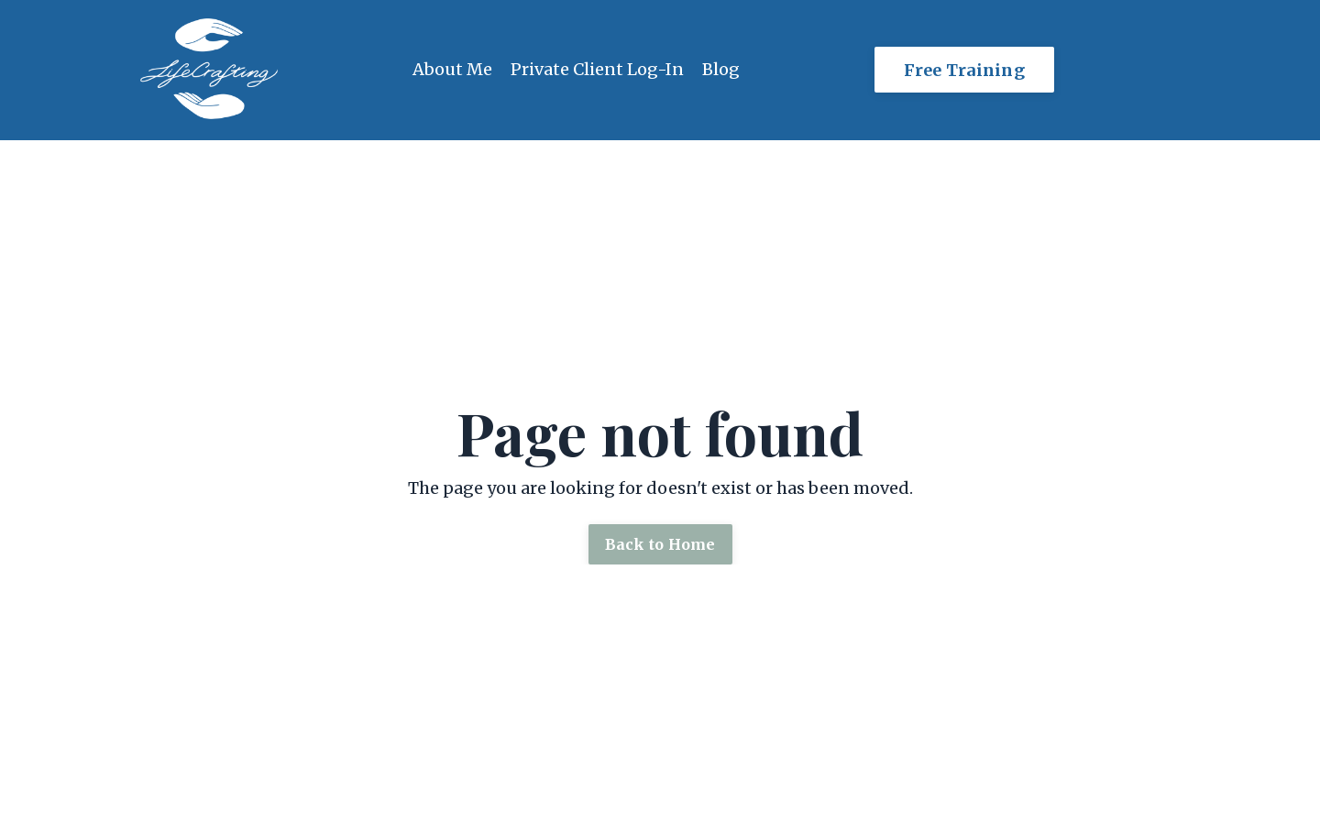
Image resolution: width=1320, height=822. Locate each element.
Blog (721, 69)
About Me (452, 69)
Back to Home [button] (660, 544)
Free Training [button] (964, 70)
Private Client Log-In (597, 69)
